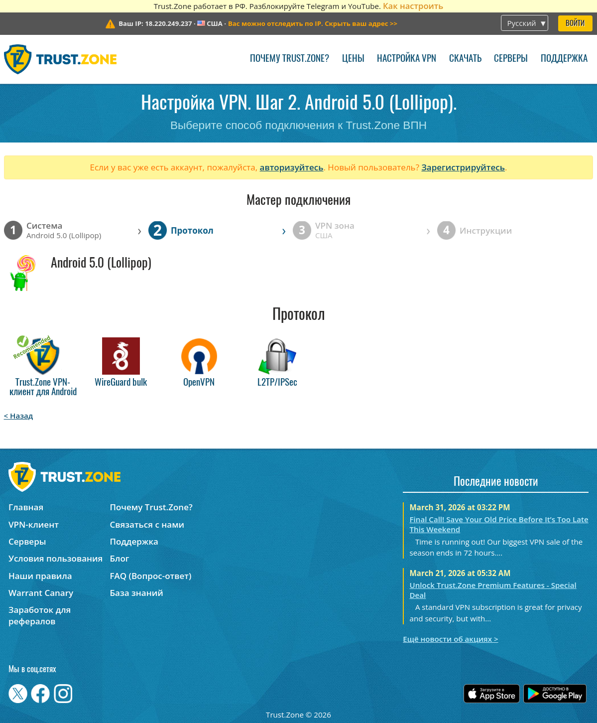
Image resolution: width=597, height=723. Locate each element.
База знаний (136, 592)
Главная (25, 507)
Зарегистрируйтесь (463, 167)
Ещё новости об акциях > (450, 639)
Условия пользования (55, 558)
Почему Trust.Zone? (289, 59)
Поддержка (564, 59)
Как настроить (413, 5)
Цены (353, 59)
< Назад (18, 416)
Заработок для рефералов (39, 615)
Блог (119, 558)
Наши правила (40, 575)
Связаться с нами (147, 524)
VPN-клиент (33, 524)
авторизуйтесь (292, 167)
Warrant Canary (40, 592)
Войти (575, 23)
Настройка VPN (406, 59)
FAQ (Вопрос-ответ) (150, 575)
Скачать (465, 59)
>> (312, 23)
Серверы (511, 59)
